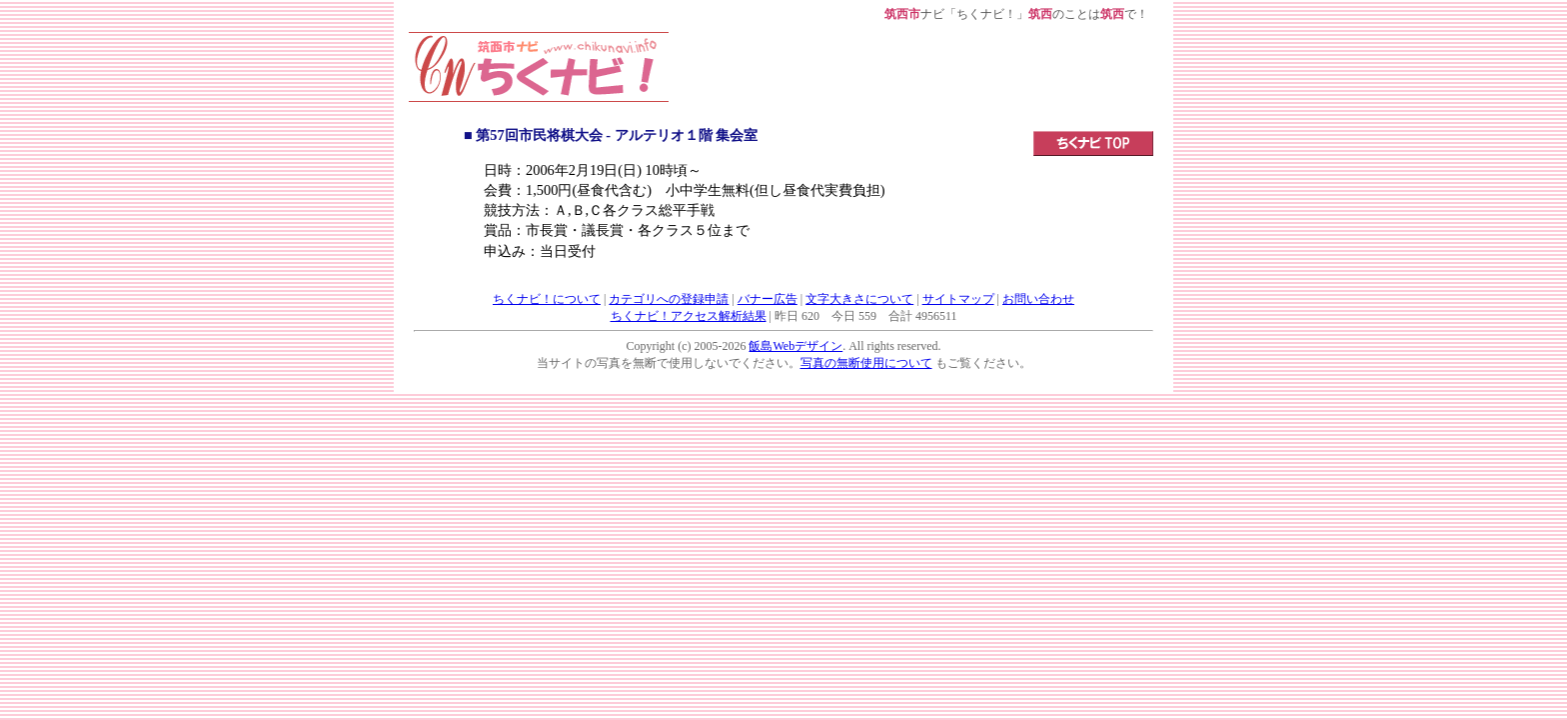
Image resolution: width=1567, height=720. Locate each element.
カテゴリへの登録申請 (669, 299)
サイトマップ (958, 299)
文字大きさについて (859, 299)
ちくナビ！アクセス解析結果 (689, 316)
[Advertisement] (911, 77)
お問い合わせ (1038, 299)
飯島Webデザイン (795, 346)
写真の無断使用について (866, 363)
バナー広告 (767, 299)
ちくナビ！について (547, 299)
